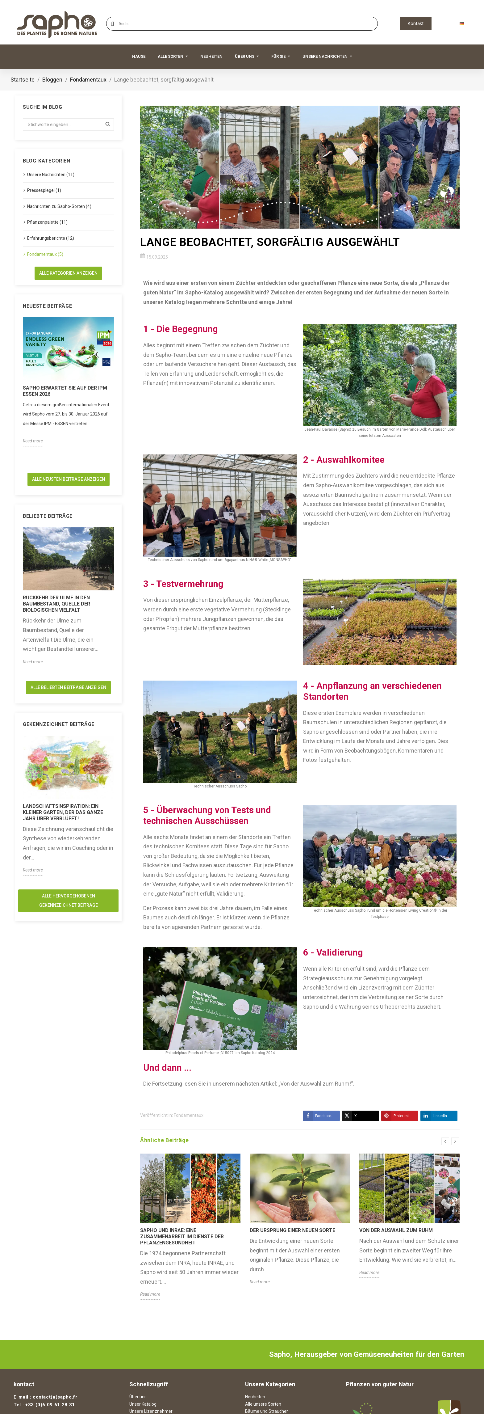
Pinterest (395, 1116)
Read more (33, 440)
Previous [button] (445, 1141)
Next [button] (455, 1141)
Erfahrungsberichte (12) (50, 238)
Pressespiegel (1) (44, 190)
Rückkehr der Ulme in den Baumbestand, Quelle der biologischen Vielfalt (56, 604)
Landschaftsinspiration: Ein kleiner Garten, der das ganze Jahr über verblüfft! (63, 812)
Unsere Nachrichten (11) (50, 174)
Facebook (317, 1116)
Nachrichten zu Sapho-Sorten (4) (59, 206)
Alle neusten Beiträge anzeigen (68, 479)
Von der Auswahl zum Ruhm (396, 1230)
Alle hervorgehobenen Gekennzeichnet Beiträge (68, 900)
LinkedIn (433, 1116)
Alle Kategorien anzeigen (68, 273)
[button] (416, 23)
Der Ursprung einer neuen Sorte (292, 1230)
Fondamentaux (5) (45, 254)
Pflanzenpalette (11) (47, 222)
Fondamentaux (188, 1115)
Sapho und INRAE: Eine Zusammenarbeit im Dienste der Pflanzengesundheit (182, 1236)
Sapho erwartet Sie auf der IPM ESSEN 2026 (65, 391)
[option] (68, 381)
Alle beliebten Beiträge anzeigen (68, 687)
